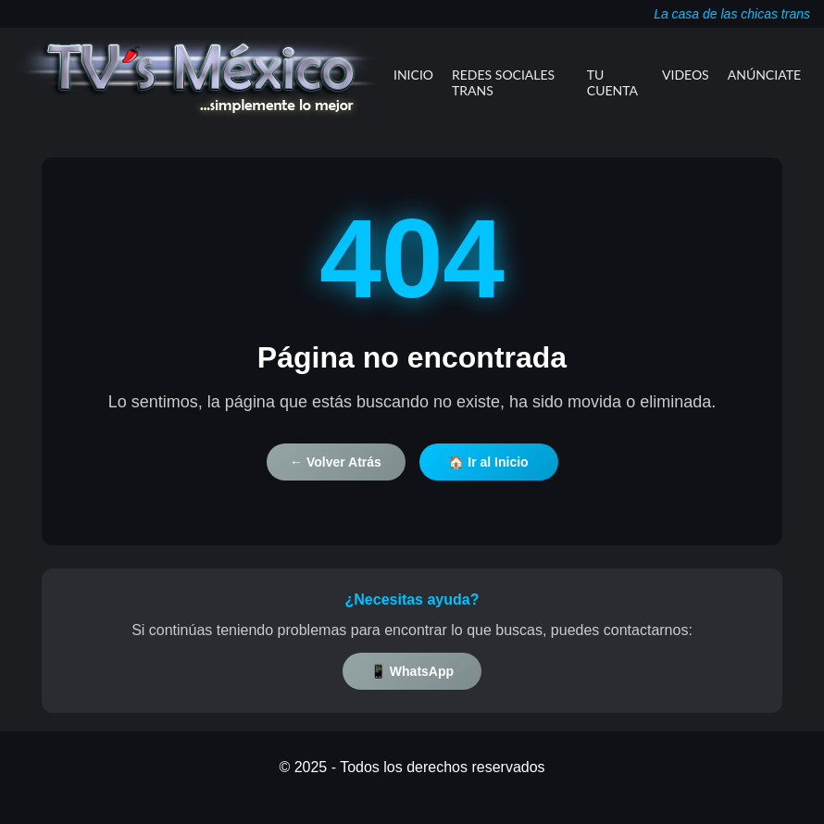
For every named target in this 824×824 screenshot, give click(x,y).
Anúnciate (764, 74)
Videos (685, 74)
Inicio (413, 74)
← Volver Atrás (335, 462)
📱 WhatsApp (412, 671)
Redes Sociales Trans (503, 82)
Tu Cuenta (612, 82)
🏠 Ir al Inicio (488, 462)
